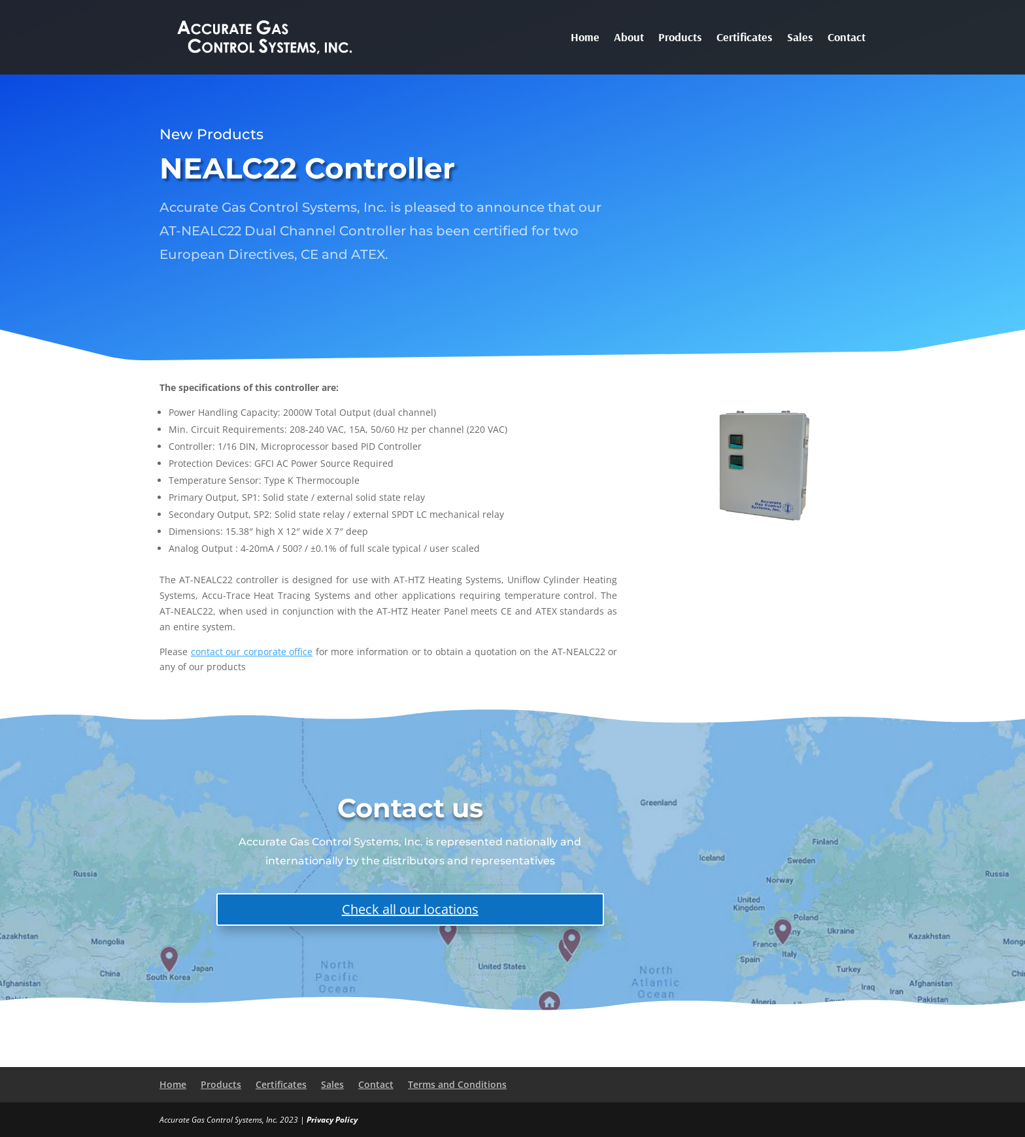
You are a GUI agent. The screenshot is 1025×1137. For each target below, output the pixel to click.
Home (585, 38)
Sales (800, 38)
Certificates (744, 38)
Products (680, 38)
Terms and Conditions (457, 1084)
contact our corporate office (252, 651)
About (629, 38)
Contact (846, 38)
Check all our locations (410, 909)
